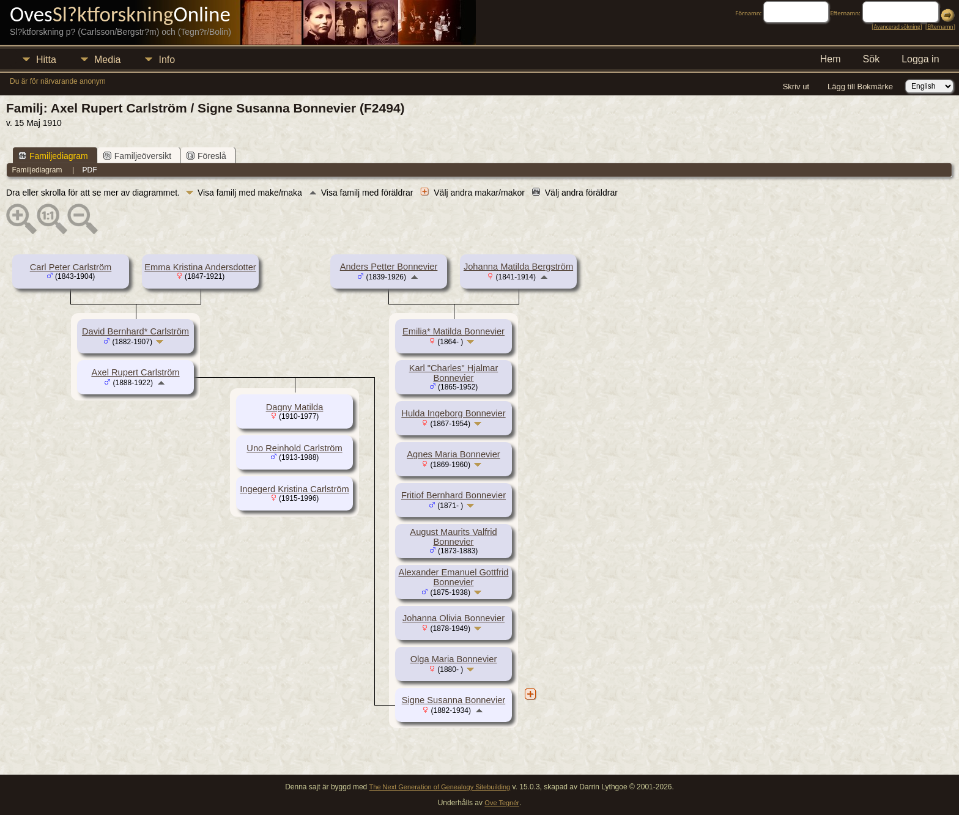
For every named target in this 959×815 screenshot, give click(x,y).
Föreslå (206, 156)
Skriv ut (796, 86)
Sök (871, 59)
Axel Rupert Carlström (135, 372)
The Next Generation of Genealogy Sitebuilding (440, 787)
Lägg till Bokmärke (860, 86)
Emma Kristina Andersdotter (200, 267)
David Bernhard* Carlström (135, 331)
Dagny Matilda (295, 407)
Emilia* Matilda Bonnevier (453, 331)
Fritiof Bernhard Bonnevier (453, 495)
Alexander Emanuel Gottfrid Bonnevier (453, 577)
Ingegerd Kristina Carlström (294, 489)
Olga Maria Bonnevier (453, 659)
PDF (90, 170)
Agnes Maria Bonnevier (453, 454)
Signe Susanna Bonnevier (453, 700)
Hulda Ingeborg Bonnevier (453, 413)
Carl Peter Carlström (71, 267)
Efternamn (940, 27)
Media (107, 59)
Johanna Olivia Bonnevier (453, 618)
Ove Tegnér (501, 802)
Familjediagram (53, 156)
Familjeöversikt (137, 156)
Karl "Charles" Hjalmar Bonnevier (453, 373)
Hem (830, 59)
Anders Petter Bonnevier (389, 266)
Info (166, 59)
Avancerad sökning (896, 27)
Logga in (920, 59)
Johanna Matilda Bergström (518, 266)
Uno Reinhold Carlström (294, 448)
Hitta (46, 59)
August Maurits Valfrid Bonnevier (453, 537)
